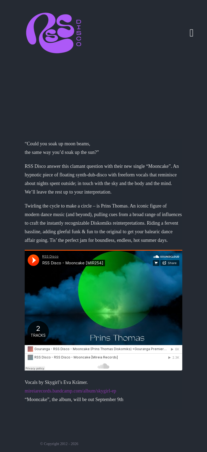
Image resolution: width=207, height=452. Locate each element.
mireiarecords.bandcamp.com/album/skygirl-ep (70, 391)
